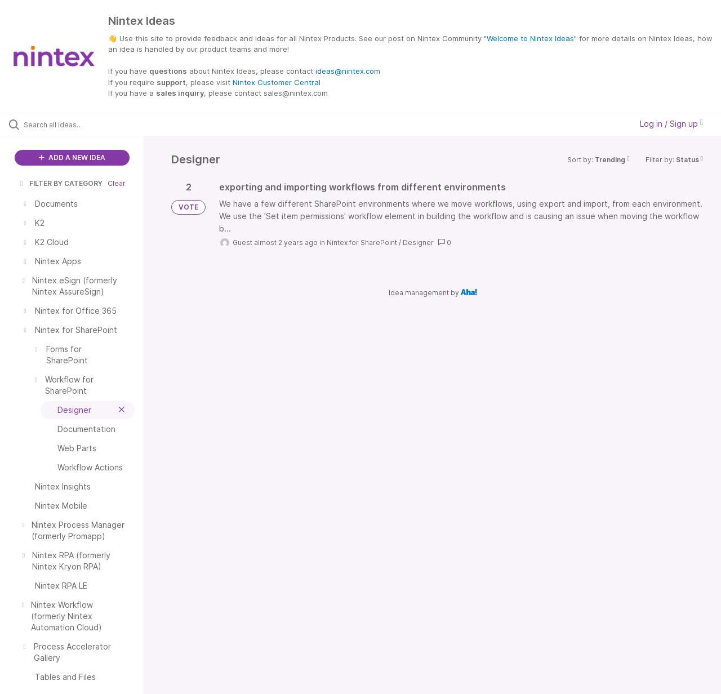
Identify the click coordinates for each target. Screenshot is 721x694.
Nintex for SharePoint (362, 242)
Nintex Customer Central (277, 82)
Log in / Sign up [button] (671, 123)
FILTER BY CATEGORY (60, 183)
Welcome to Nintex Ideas (530, 38)
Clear (117, 183)
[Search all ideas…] (86, 124)
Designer (418, 242)
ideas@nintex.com (347, 70)
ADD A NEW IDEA (72, 157)
